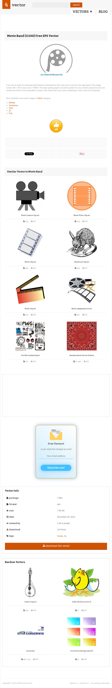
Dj (10, 111)
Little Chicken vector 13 (81, 602)
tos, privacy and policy (100, 683)
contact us (84, 683)
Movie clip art (30, 262)
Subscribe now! (56, 467)
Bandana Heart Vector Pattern (82, 355)
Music (40, 98)
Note (11, 108)
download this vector (56, 545)
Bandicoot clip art (81, 262)
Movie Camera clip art (30, 215)
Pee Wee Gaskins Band (30, 355)
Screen (60, 536)
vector (18, 4)
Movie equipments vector (82, 309)
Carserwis (30, 651)
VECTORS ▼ (83, 12)
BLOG (103, 12)
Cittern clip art (30, 602)
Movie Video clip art (82, 215)
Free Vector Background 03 (81, 651)
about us (73, 683)
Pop (10, 113)
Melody (12, 103)
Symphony (13, 105)
